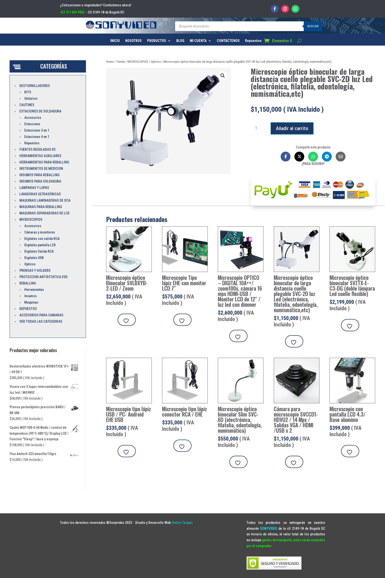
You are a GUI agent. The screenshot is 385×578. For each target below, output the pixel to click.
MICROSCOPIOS (137, 61)
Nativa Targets (182, 523)
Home (109, 61)
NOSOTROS (133, 41)
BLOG (180, 41)
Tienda (120, 61)
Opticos (156, 61)
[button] (222, 75)
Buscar (313, 26)
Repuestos (253, 41)
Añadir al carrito (292, 128)
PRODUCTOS (156, 41)
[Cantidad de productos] (258, 128)
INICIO (115, 41)
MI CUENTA (198, 41)
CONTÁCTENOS (228, 41)
